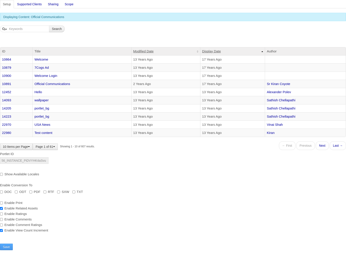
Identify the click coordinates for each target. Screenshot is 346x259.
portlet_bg (41, 108)
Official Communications (52, 84)
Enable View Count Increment (24, 230)
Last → (338, 145)
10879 (6, 67)
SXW (63, 192)
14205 (6, 108)
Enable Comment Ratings (21, 225)
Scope (69, 4)
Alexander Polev (279, 92)
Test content (43, 133)
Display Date (211, 51)
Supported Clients (29, 4)
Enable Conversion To (16, 185)
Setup (7, 4)
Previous (306, 145)
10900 (6, 76)
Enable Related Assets (19, 208)
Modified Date (143, 51)
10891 (6, 84)
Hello (38, 92)
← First (287, 145)
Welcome (41, 59)
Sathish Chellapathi (281, 100)
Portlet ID (7, 154)
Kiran (271, 133)
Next (322, 145)
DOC (6, 192)
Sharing (53, 4)
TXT (77, 192)
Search (57, 29)
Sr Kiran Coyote (278, 84)
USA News (42, 124)
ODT (20, 192)
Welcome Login (45, 76)
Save (6, 247)
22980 (6, 133)
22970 (6, 124)
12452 (6, 92)
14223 (6, 116)
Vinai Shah (275, 124)
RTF (48, 192)
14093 (6, 100)
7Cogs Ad (41, 67)
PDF (34, 192)
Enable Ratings (13, 214)
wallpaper (41, 100)
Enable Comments (16, 219)
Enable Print (11, 203)
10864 (6, 59)
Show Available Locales (19, 174)
